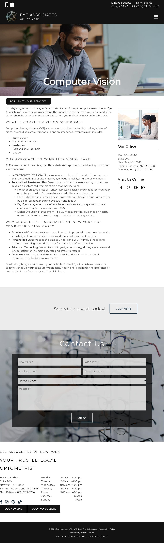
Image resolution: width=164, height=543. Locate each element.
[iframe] (127, 477)
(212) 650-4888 (123, 6)
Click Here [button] (123, 308)
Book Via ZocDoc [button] (44, 509)
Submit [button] (82, 418)
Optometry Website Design (82, 533)
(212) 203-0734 (148, 6)
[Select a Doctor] (82, 381)
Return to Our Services (28, 101)
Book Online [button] (13, 509)
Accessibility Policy (107, 529)
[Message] (82, 398)
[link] (6, 6)
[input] (49, 362)
